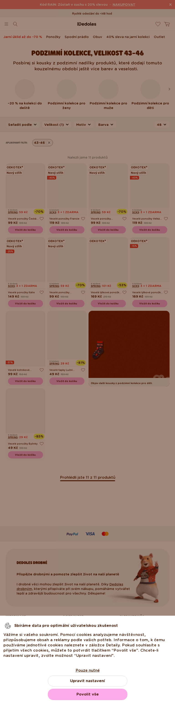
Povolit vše (87, 694)
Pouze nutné (88, 670)
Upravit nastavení (87, 681)
